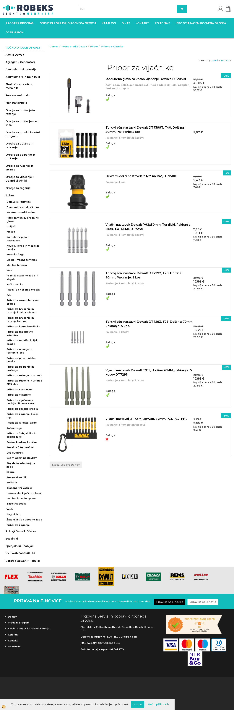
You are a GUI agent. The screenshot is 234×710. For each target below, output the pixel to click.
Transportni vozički (19, 487)
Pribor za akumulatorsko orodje (22, 302)
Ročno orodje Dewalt (74, 46)
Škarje (10, 471)
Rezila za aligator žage (21, 422)
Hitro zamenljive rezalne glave (22, 219)
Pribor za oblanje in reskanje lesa (19, 351)
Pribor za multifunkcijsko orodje (22, 342)
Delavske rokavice (18, 201)
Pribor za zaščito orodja (22, 408)
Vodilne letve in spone (21, 498)
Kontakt (142, 23)
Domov (54, 46)
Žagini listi (13, 514)
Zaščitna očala (16, 503)
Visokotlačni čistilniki (20, 553)
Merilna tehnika (16, 102)
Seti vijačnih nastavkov (21, 457)
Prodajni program (20, 23)
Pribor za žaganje (18, 524)
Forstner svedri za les (20, 212)
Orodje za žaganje (18, 188)
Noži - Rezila (14, 284)
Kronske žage (15, 254)
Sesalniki (12, 538)
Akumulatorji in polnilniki (23, 77)
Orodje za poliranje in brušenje (20, 156)
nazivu (226, 60)
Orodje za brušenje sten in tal (22, 123)
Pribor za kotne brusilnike (23, 326)
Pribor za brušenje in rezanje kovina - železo (21, 310)
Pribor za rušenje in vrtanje (24, 375)
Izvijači (11, 226)
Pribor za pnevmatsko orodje (20, 359)
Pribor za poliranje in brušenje (20, 368)
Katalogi (109, 23)
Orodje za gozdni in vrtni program (23, 134)
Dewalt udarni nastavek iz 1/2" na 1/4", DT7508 (140, 176)
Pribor (10, 195)
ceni (216, 60)
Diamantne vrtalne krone (23, 207)
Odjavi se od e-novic (203, 601)
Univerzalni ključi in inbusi (23, 493)
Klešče (10, 231)
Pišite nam (162, 23)
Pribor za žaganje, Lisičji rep (22, 415)
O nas (125, 23)
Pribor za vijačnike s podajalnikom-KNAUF (20, 402)
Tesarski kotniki (16, 477)
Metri (9, 270)
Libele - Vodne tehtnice (21, 259)
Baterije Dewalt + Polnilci (23, 561)
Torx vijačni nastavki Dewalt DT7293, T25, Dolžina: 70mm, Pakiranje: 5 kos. (149, 324)
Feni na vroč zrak (17, 95)
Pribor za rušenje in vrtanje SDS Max (24, 382)
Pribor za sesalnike (19, 389)
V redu (137, 704)
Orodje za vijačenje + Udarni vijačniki (20, 178)
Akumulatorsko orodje (21, 69)
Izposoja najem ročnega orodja (201, 23)
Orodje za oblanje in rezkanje (19, 145)
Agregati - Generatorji (20, 62)
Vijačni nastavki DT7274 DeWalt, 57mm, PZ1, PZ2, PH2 (146, 419)
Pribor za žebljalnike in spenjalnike (21, 435)
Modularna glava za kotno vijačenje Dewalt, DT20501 (145, 79)
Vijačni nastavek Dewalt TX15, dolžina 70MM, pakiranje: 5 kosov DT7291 (148, 372)
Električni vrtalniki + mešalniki (19, 86)
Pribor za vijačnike (18, 394)
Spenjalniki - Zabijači (20, 546)
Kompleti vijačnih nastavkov (17, 238)
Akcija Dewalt (15, 54)
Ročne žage (14, 428)
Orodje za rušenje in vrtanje (19, 167)
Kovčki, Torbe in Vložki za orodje (23, 247)
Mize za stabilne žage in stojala (22, 277)
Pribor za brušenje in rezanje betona (20, 319)
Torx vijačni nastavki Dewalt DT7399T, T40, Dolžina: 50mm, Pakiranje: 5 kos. (145, 130)
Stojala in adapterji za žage (20, 465)
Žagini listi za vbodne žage (24, 519)
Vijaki (10, 508)
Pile (8, 294)
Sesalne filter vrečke (20, 447)
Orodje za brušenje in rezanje (20, 112)
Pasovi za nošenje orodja (23, 289)
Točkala (11, 482)
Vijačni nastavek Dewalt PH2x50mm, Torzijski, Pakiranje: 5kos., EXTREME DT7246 (148, 227)
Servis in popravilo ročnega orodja (68, 23)
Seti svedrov (14, 452)
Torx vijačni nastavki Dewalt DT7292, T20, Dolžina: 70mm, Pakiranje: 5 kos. (143, 275)
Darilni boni (15, 32)
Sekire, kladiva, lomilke (21, 442)
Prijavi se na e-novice (169, 601)
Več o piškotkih (158, 704)
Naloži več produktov (65, 464)
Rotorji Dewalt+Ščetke (21, 531)
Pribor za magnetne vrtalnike (19, 333)
